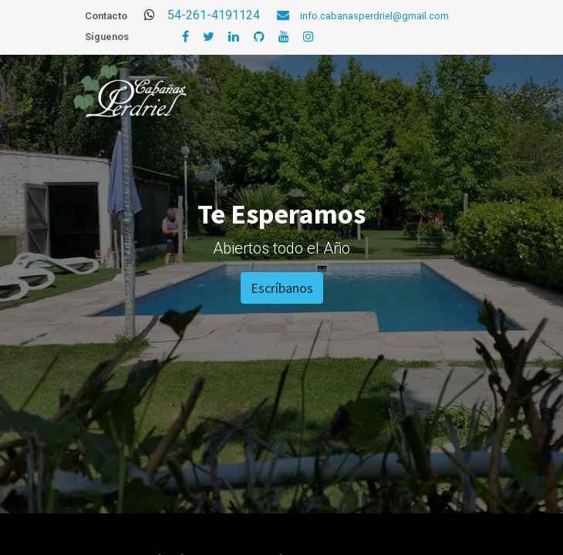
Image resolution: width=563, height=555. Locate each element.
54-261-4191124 (234, 15)
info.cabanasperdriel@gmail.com (374, 16)
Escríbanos (282, 288)
